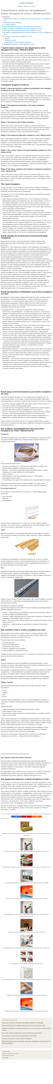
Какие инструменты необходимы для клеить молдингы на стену (23, 28)
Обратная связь (5, 1057)
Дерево (7, 38)
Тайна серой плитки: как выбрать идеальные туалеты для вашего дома (23, 1025)
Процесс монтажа (10, 40)
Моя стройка (26, 3)
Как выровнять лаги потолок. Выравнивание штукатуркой (19, 1035)
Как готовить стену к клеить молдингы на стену (18, 36)
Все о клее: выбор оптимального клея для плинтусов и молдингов (22, 1033)
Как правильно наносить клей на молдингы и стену (19, 44)
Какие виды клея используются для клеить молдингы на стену (22, 30)
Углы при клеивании (28, 813)
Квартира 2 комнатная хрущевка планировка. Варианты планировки (22, 1022)
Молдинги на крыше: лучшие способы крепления (17, 1038)
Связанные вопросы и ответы (12, 22)
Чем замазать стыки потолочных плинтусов (18, 42)
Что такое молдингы (10, 24)
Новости (26, 6)
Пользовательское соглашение (12, 1053)
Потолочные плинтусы (46, 813)
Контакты (4, 1053)
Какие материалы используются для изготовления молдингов (22, 26)
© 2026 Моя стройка (6, 1051)
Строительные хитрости (10, 813)
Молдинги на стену (20, 813)
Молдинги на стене (37, 813)
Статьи (33, 6)
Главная (19, 6)
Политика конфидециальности (8, 1055)
